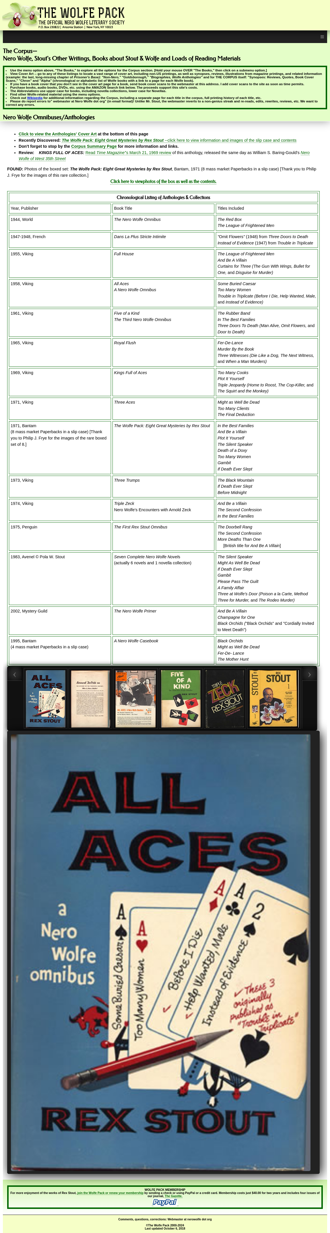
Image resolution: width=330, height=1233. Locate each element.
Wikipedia (34, 98)
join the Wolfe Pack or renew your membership (110, 1193)
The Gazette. (174, 1196)
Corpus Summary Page (94, 146)
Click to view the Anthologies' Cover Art (58, 134)
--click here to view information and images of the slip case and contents (179, 140)
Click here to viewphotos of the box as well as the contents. (163, 181)
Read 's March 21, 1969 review (128, 152)
